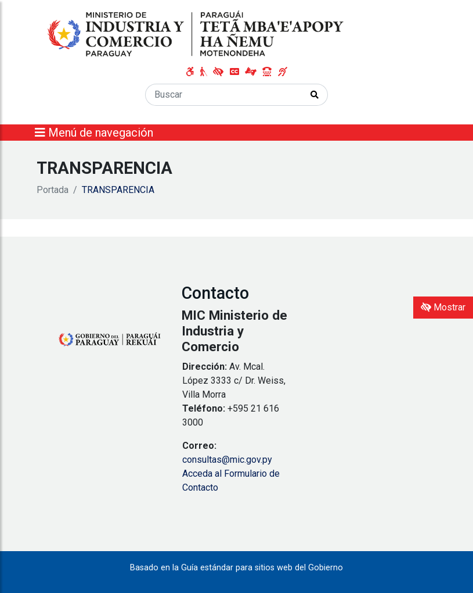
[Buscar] (223, 95)
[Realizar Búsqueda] (315, 95)
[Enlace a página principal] (197, 34)
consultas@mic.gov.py (227, 459)
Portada (52, 189)
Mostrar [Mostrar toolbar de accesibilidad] (443, 307)
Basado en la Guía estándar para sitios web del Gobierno (236, 568)
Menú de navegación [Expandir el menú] (94, 133)
